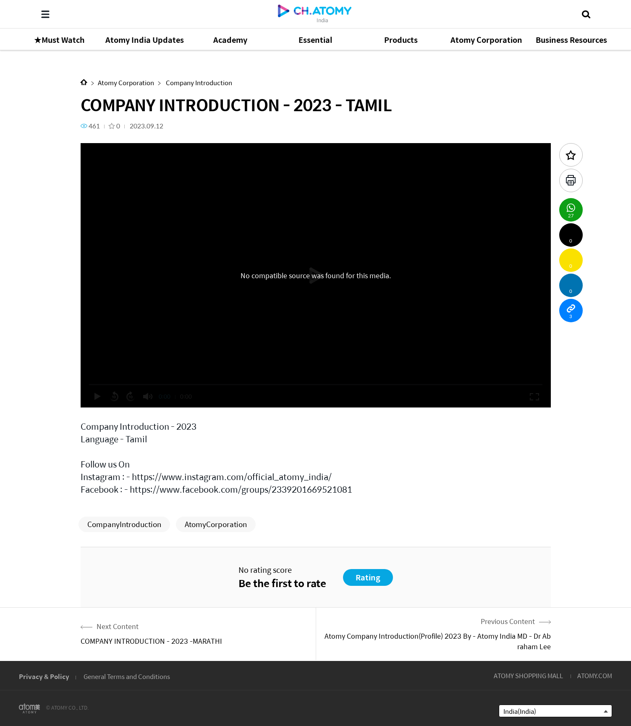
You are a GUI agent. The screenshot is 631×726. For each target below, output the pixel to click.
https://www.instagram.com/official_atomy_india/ (232, 476)
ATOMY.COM (594, 675)
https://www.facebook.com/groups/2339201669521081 (241, 489)
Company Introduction (198, 82)
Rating (368, 577)
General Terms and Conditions (127, 676)
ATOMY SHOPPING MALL (528, 675)
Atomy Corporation (126, 82)
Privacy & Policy (44, 676)
